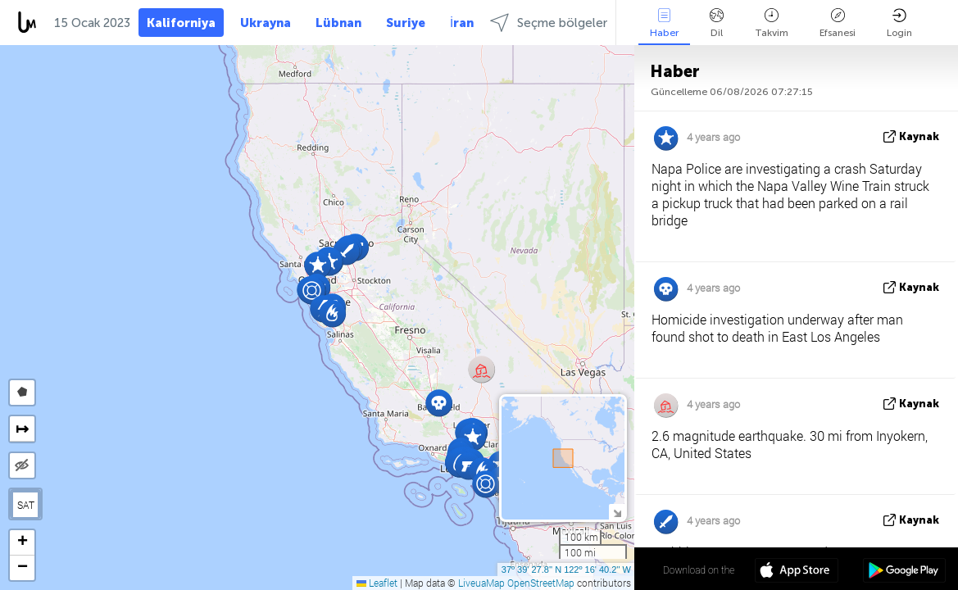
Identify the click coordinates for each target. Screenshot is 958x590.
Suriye (405, 23)
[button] (439, 403)
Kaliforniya (181, 23)
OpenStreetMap (540, 582)
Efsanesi (838, 23)
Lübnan (338, 23)
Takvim (771, 23)
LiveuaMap (481, 582)
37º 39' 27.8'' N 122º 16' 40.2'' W (566, 569)
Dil (717, 23)
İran (462, 23)
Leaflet (376, 582)
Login (899, 23)
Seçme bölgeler (548, 22)
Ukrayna (265, 23)
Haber (664, 23)
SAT (25, 504)
